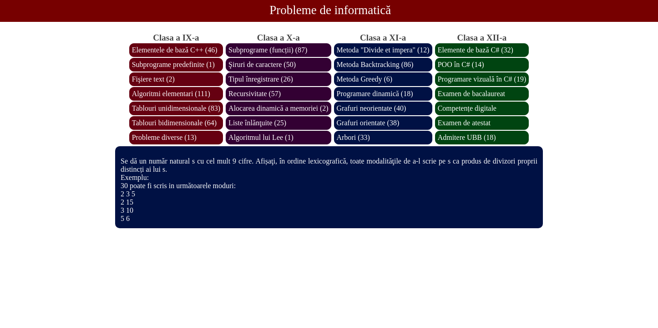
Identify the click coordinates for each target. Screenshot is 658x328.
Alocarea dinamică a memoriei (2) (278, 108)
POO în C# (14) (461, 64)
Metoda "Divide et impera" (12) (383, 50)
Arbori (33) (353, 137)
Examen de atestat (464, 123)
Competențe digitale (467, 108)
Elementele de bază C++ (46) (175, 50)
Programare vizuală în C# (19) (482, 79)
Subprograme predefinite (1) (173, 64)
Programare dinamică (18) (375, 93)
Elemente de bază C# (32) (475, 50)
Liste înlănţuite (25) (257, 123)
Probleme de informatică (330, 10)
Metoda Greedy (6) (365, 79)
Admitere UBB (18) (467, 137)
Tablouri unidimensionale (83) (176, 108)
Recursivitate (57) (254, 93)
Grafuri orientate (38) (368, 123)
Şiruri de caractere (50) (262, 64)
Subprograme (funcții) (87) (267, 50)
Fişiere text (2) (153, 79)
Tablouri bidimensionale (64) (174, 123)
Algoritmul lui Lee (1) (261, 137)
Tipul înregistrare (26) (260, 79)
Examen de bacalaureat (471, 93)
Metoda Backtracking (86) (375, 64)
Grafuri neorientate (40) (371, 108)
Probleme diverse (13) (164, 137)
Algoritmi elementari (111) (171, 93)
